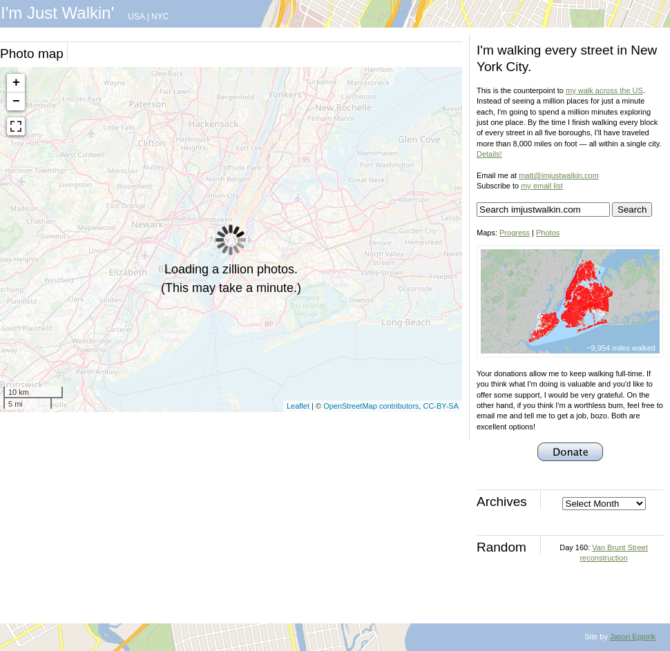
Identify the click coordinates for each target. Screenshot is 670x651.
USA (136, 16)
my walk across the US (604, 90)
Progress (514, 233)
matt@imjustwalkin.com (559, 175)
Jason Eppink (632, 636)
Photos (547, 233)
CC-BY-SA (441, 406)
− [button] (16, 101)
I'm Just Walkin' (57, 12)
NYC (160, 16)
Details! (489, 154)
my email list (542, 186)
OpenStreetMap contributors (371, 406)
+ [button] (16, 83)
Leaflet (298, 406)
